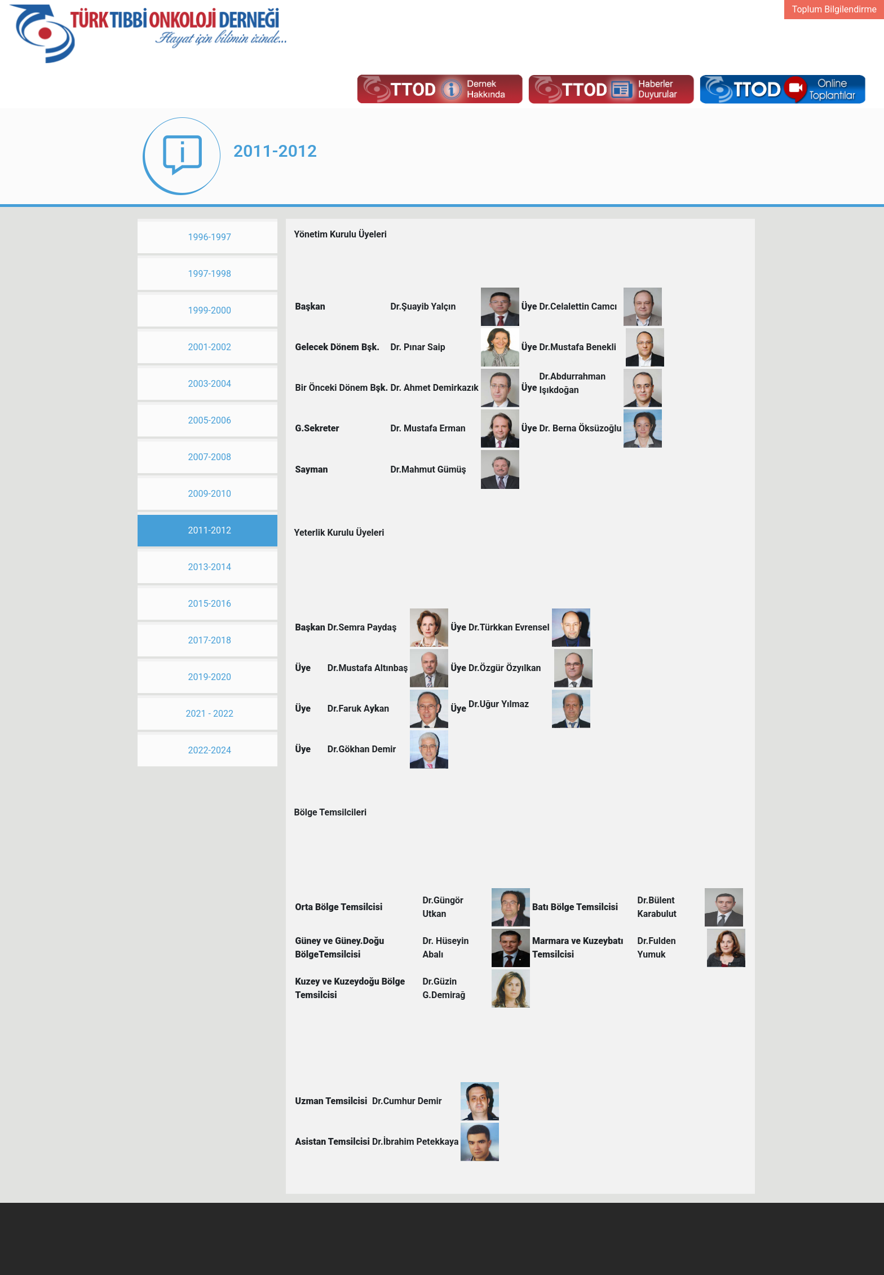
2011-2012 (209, 530)
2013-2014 (209, 567)
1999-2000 (209, 310)
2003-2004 (209, 383)
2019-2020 (209, 677)
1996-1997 (209, 237)
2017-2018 (209, 640)
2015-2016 (209, 603)
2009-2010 (209, 493)
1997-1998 (209, 273)
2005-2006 (209, 420)
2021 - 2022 (209, 713)
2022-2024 (209, 750)
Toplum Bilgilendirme (834, 9)
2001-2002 (209, 347)
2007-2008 (209, 457)
